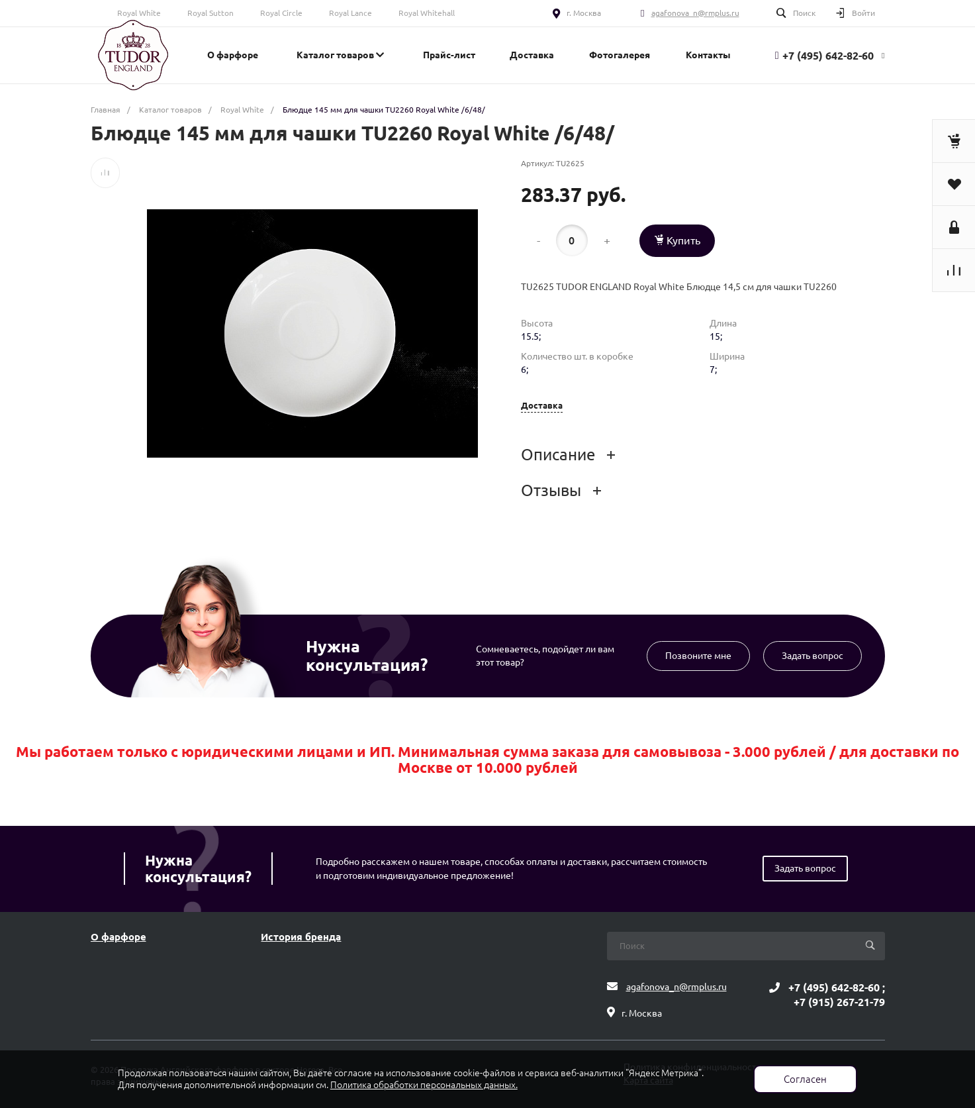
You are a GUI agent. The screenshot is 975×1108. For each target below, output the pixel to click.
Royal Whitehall (426, 13)
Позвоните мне (698, 655)
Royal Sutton (210, 13)
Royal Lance (350, 13)
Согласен (805, 1079)
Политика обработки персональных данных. (424, 1085)
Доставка (542, 405)
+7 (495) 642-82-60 (828, 56)
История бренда (301, 937)
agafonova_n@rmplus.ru (695, 13)
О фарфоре (118, 937)
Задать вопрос (812, 655)
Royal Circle (281, 13)
